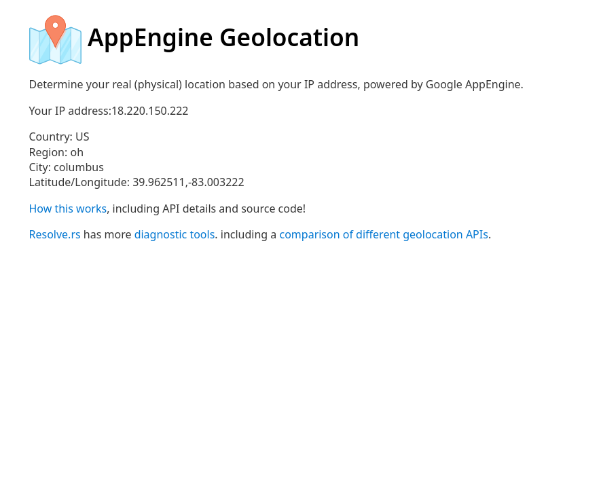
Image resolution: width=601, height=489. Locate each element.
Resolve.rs (55, 234)
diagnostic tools (174, 234)
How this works (68, 208)
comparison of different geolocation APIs (384, 234)
